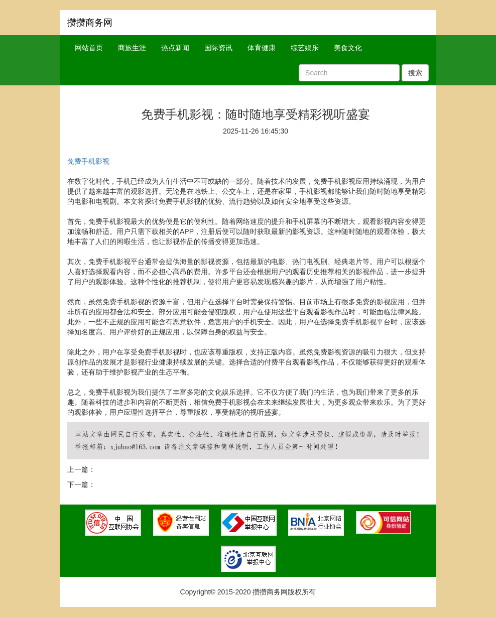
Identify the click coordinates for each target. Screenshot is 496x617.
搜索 (415, 73)
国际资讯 (218, 48)
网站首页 (89, 48)
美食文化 (348, 48)
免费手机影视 (88, 161)
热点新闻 (175, 48)
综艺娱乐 (305, 48)
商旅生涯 (132, 48)
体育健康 (261, 48)
